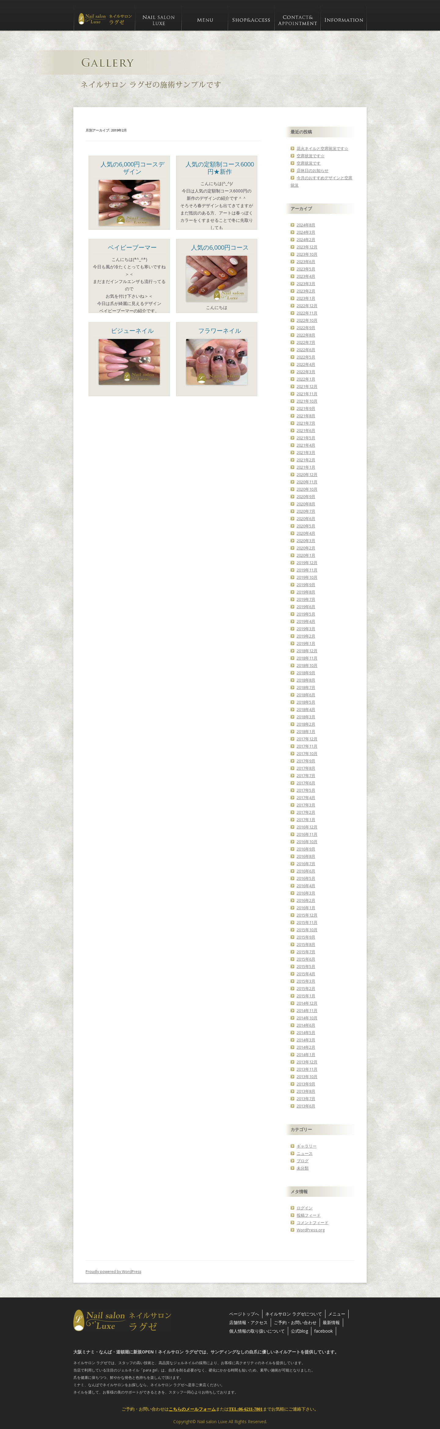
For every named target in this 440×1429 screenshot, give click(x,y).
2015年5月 (306, 966)
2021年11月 (307, 393)
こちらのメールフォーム (192, 1409)
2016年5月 (306, 878)
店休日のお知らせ (312, 170)
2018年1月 (306, 731)
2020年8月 (306, 504)
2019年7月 (306, 599)
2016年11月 (307, 834)
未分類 (303, 1168)
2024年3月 (306, 232)
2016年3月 (306, 893)
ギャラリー (307, 1146)
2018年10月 (307, 665)
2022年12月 (307, 305)
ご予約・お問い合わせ (295, 1322)
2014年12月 (307, 1003)
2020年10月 (307, 489)
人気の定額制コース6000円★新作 (219, 168)
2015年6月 (306, 959)
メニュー (336, 1314)
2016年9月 (306, 849)
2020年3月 (306, 540)
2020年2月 (306, 548)
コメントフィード (312, 1222)
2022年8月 (306, 335)
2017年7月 (306, 775)
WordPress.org (310, 1230)
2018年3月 (306, 717)
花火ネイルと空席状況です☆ (322, 148)
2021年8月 (306, 416)
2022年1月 (306, 379)
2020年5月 (306, 526)
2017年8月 (306, 768)
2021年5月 (306, 438)
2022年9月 (306, 327)
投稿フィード (309, 1215)
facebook (323, 1331)
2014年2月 (306, 1047)
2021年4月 (306, 445)
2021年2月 (306, 460)
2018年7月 (306, 687)
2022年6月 (306, 349)
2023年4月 (306, 276)
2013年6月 (306, 1106)
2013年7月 (306, 1098)
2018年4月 (306, 709)
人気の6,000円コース (220, 247)
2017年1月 (306, 819)
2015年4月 (306, 974)
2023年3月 (306, 283)
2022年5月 (306, 357)
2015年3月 (306, 981)
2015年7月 (306, 952)
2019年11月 (307, 570)
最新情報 (331, 1322)
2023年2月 (306, 291)
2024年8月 (306, 225)
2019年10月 (307, 577)
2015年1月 (306, 996)
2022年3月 (306, 371)
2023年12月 (307, 247)
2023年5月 (306, 269)
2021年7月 (306, 423)
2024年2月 (306, 239)
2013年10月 (307, 1076)
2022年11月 (307, 313)
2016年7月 (306, 863)
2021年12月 (307, 386)
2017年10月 (307, 753)
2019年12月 (307, 562)
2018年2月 (306, 724)
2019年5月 (306, 614)
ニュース (305, 1153)
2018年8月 (306, 680)
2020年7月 (306, 511)
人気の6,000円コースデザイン (132, 168)
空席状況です (309, 163)
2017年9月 (306, 761)
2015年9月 (306, 937)
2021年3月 (306, 452)
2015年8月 (306, 944)
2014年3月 (306, 1040)
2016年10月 (307, 841)
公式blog (299, 1331)
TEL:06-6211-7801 (245, 1409)
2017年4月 (306, 797)
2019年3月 (306, 628)
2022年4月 (306, 364)
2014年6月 (306, 1025)
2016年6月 (306, 871)
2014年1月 (306, 1054)
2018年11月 (307, 658)
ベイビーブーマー (132, 247)
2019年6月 (306, 606)
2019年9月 (306, 584)
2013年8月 (306, 1091)
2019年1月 (306, 643)
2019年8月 (306, 592)
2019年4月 (306, 621)
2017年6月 (306, 783)
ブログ (303, 1160)
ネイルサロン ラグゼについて (293, 1314)
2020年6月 (306, 518)
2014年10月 (307, 1018)
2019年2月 (306, 636)
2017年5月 (306, 790)
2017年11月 (307, 746)
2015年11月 (307, 922)
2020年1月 (306, 555)
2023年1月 (306, 298)
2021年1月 (306, 467)
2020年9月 (306, 496)
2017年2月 (306, 812)
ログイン (305, 1208)
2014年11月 (307, 1010)
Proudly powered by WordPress (113, 1271)
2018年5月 (306, 702)
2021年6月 (306, 430)
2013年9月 (306, 1084)
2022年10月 (307, 320)
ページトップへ (244, 1314)
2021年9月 (306, 408)
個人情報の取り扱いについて (257, 1331)
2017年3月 (306, 805)
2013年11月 (307, 1069)
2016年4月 (306, 885)
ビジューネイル (132, 330)
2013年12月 (307, 1062)
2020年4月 (306, 533)
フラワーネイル (219, 330)
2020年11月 (307, 482)
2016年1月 (306, 907)
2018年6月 (306, 695)
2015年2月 (306, 988)
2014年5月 (306, 1032)
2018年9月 (306, 672)
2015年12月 (307, 915)
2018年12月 (307, 650)
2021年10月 (307, 401)
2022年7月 (306, 342)
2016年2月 (306, 900)
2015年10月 (307, 929)
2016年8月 (306, 856)
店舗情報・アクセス (248, 1322)
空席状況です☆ (310, 155)
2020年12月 (307, 474)
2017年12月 (307, 739)
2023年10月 (307, 254)
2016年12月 (307, 827)
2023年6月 (306, 261)
